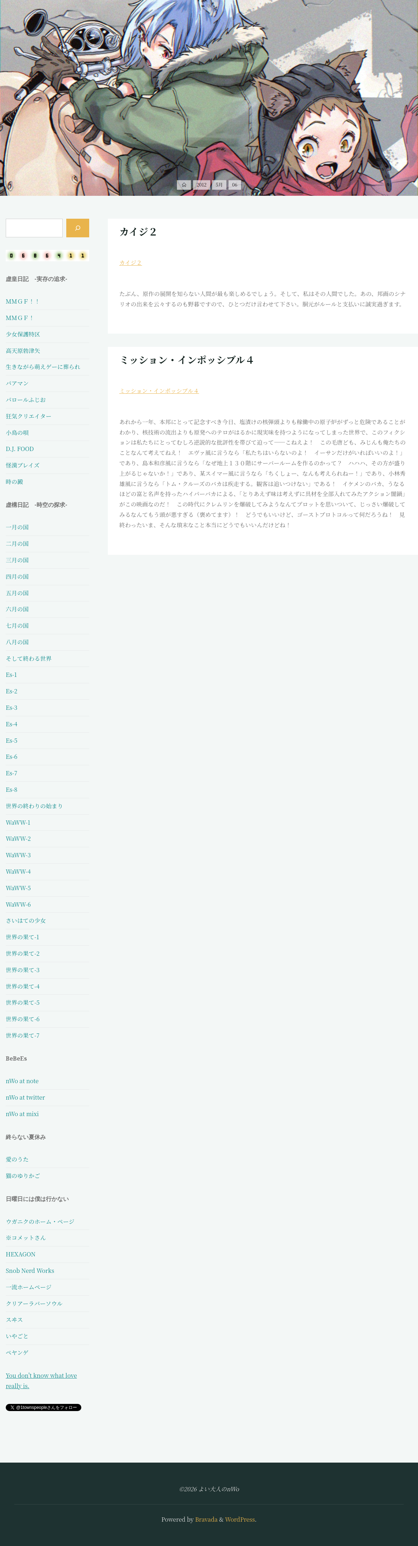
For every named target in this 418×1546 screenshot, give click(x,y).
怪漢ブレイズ (22, 465)
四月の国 (17, 576)
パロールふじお (26, 400)
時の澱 (14, 482)
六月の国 (17, 609)
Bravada (206, 1519)
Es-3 (11, 707)
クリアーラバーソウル (34, 1303)
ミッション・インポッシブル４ (187, 360)
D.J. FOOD (20, 449)
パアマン (17, 383)
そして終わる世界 (29, 658)
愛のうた (17, 1159)
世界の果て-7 (22, 1035)
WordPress (240, 1519)
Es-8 (11, 789)
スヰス (14, 1319)
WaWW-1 (18, 822)
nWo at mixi (22, 1114)
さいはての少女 (26, 920)
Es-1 (11, 674)
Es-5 (11, 740)
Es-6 (11, 756)
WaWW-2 (18, 838)
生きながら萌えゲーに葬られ (43, 367)
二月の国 (17, 543)
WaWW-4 (18, 871)
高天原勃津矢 (23, 350)
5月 (219, 184)
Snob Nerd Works (30, 1270)
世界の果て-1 (22, 937)
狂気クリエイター (29, 416)
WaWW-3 (18, 855)
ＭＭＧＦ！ (20, 318)
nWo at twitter (25, 1097)
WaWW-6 (18, 904)
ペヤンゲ (17, 1352)
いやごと (17, 1336)
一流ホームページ (29, 1287)
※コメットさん (26, 1238)
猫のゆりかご (23, 1176)
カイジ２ (138, 231)
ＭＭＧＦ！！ (23, 301)
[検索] (77, 228)
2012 (202, 184)
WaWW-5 (18, 888)
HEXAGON (20, 1254)
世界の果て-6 (22, 1019)
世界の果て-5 (22, 1002)
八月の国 (17, 642)
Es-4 (11, 724)
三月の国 (17, 560)
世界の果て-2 (22, 953)
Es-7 (11, 773)
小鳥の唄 (17, 432)
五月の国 (17, 593)
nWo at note (22, 1081)
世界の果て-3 (22, 970)
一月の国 (17, 527)
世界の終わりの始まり (34, 806)
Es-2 (11, 691)
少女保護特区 (23, 334)
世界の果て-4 (22, 986)
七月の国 (17, 625)
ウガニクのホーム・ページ (40, 1221)
